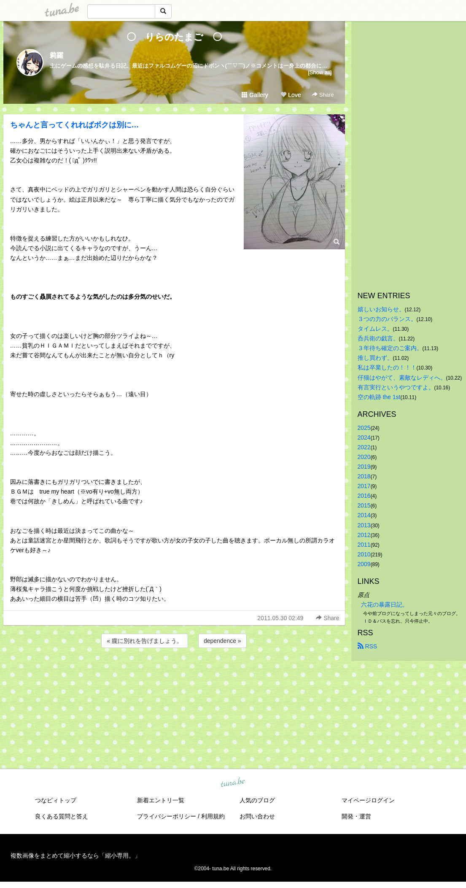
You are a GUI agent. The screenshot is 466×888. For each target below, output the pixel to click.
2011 (364, 544)
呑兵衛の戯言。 (378, 338)
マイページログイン (368, 800)
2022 (364, 447)
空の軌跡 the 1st (379, 397)
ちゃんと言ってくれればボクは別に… (74, 125)
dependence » (222, 640)
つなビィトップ (55, 800)
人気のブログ (257, 800)
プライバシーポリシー (166, 816)
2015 (364, 505)
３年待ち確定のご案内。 (390, 348)
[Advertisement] (174, 672)
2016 (364, 495)
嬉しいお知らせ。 (381, 309)
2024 (364, 437)
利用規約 (213, 816)
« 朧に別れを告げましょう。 (145, 640)
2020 (364, 456)
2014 (364, 515)
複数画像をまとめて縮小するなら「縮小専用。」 (75, 855)
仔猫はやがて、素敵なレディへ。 (402, 377)
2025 (364, 427)
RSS (367, 646)
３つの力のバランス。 (387, 319)
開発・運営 (356, 816)
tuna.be (233, 783)
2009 (364, 564)
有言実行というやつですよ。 (396, 387)
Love (290, 95)
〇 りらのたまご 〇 (179, 37)
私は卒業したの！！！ (387, 367)
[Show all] (319, 72)
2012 (364, 535)
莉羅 (56, 55)
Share (323, 95)
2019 (364, 466)
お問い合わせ (257, 816)
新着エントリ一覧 (160, 800)
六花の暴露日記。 (384, 604)
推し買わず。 (375, 357)
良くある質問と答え (61, 816)
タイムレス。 (375, 328)
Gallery (255, 95)
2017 (364, 486)
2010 (364, 554)
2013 (364, 525)
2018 (364, 476)
